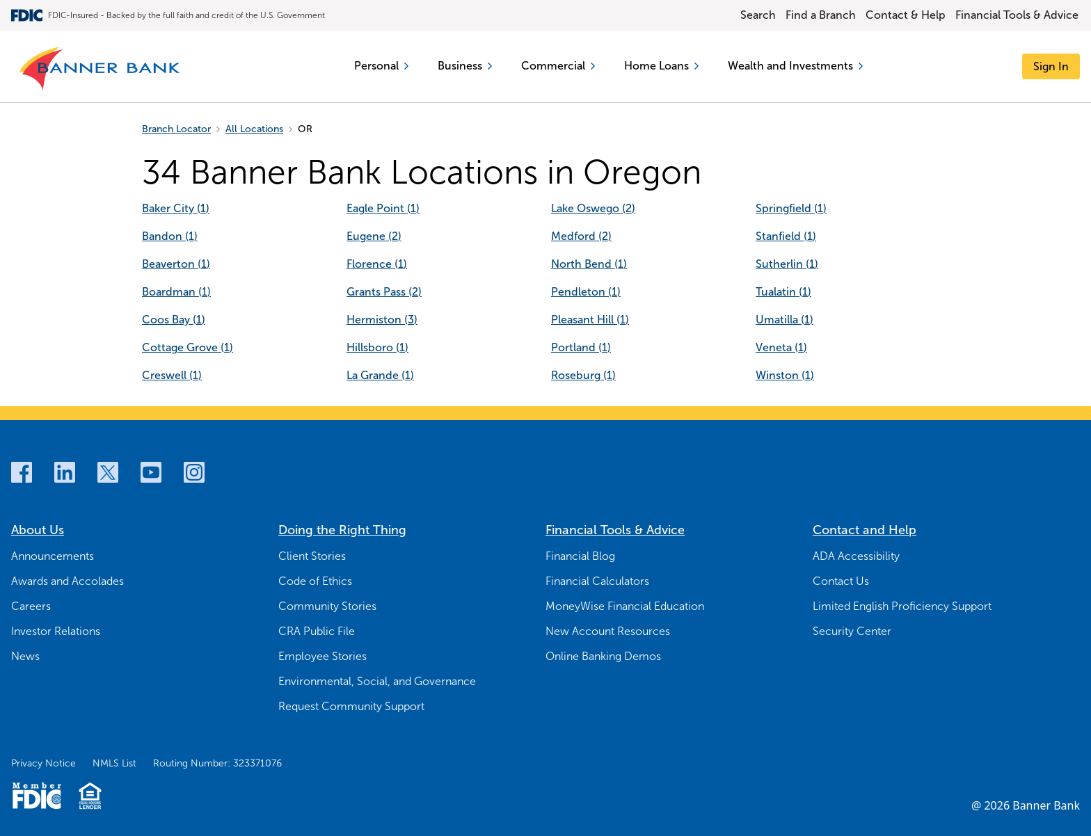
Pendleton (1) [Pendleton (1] (586, 292)
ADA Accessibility (856, 556)
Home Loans (661, 66)
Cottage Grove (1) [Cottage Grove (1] (187, 347)
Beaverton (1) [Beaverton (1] (176, 264)
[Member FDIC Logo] (36, 796)
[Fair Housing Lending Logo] (90, 796)
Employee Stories (322, 656)
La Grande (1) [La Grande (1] (380, 375)
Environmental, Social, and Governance (377, 681)
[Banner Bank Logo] (100, 69)
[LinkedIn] (64, 472)
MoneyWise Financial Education (625, 606)
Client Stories (312, 556)
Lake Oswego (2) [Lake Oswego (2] (593, 208)
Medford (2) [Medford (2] (581, 236)
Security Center (852, 631)
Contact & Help (906, 15)
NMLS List (114, 763)
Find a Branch (821, 15)
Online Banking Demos (603, 656)
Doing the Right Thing (342, 530)
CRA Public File (316, 631)
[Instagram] (194, 472)
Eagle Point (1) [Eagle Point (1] (383, 208)
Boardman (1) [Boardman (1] (176, 292)
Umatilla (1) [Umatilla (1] (784, 319)
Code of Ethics (315, 581)
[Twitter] (107, 472)
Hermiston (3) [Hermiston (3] (382, 319)
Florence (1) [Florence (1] (377, 264)
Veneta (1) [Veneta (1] (781, 347)
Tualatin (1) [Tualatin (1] (783, 292)
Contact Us (841, 581)
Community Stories (327, 606)
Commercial (558, 66)
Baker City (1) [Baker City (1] (175, 208)
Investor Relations (55, 631)
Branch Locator (176, 129)
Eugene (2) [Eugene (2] (374, 236)
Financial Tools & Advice (1016, 15)
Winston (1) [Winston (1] (785, 375)
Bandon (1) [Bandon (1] (170, 236)
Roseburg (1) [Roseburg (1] (583, 375)
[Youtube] (151, 472)
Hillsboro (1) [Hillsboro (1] (377, 347)
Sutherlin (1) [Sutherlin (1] (787, 264)
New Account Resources (608, 631)
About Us (37, 530)
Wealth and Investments (795, 66)
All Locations (254, 129)
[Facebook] (21, 472)
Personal (381, 66)
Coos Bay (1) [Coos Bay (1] (173, 319)
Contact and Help (864, 530)
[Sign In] (1051, 66)
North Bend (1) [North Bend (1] (589, 264)
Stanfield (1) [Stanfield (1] (786, 236)
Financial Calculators (597, 581)
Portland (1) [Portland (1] (581, 347)
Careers (31, 606)
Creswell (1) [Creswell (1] (172, 375)
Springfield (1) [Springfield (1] (791, 208)
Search (758, 15)
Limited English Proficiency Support (902, 606)
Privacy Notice (43, 763)
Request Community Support (351, 706)
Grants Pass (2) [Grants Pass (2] (384, 292)
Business (465, 66)
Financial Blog (580, 556)
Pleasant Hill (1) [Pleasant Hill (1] (590, 319)
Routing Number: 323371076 (217, 763)
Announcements (52, 556)
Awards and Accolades (67, 581)
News (25, 656)
